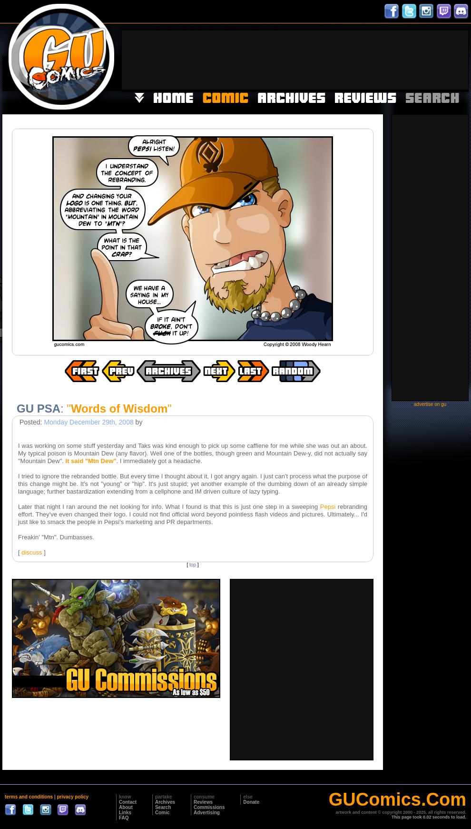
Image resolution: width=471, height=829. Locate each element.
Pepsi (328, 506)
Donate (251, 802)
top (192, 564)
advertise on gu (430, 404)
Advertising (207, 812)
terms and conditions (29, 796)
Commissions (209, 807)
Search (163, 807)
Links (125, 812)
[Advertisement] (438, 59)
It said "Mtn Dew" (91, 461)
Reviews (203, 802)
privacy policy (72, 796)
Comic (162, 812)
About (126, 807)
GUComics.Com (397, 799)
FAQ (124, 817)
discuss (31, 552)
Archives (165, 802)
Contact (128, 802)
